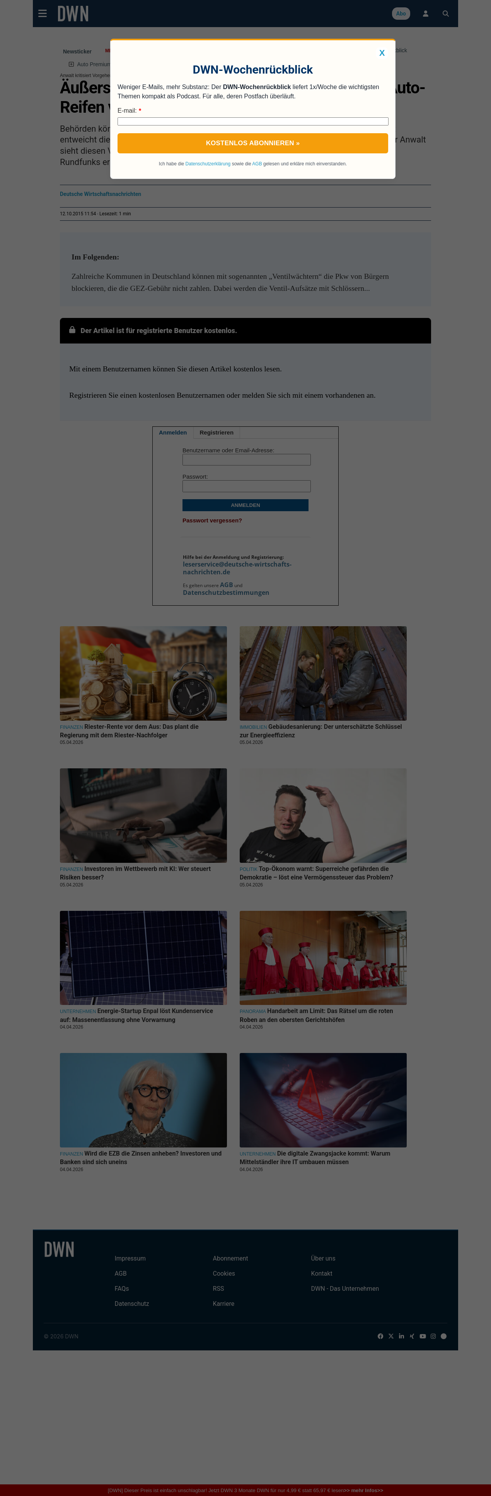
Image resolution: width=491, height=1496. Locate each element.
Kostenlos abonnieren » (253, 143)
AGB (257, 164)
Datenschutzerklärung (208, 164)
